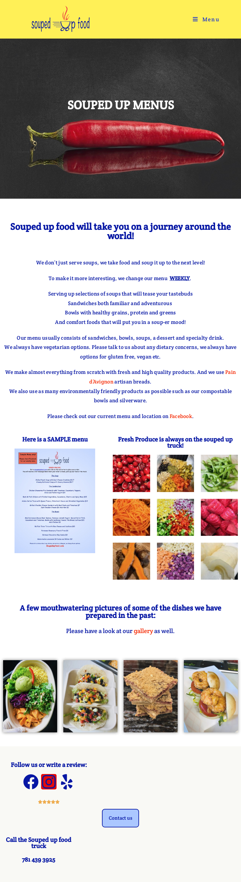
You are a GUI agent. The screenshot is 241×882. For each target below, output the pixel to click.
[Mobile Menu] (206, 19)
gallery (143, 631)
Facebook (181, 416)
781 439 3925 (38, 859)
